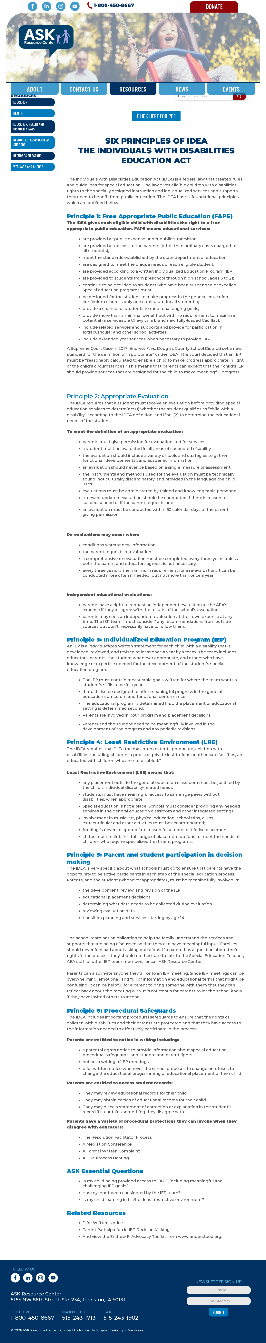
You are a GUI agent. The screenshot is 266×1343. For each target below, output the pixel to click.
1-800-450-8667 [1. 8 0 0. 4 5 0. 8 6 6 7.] (32, 1317)
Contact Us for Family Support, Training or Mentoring (102, 1330)
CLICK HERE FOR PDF (156, 116)
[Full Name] (219, 1290)
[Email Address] (219, 1301)
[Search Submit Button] (239, 96)
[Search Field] (204, 96)
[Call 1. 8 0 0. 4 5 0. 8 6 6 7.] (110, 5)
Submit (218, 1312)
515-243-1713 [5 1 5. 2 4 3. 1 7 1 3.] (79, 1317)
